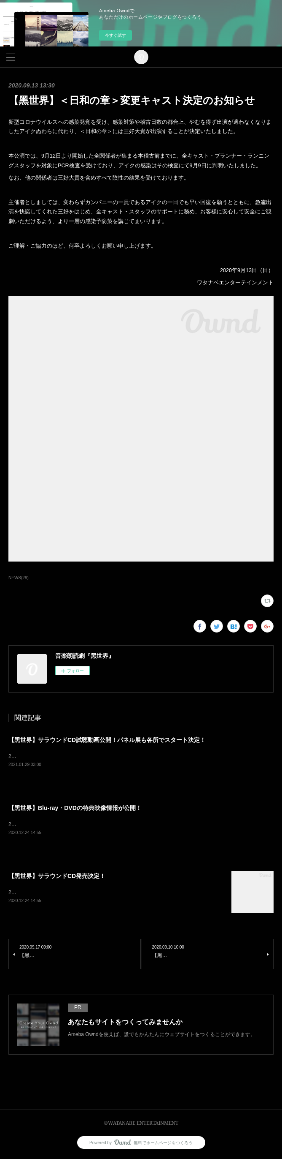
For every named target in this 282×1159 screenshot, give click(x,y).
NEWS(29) (18, 577)
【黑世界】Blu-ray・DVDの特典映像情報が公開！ (75, 808)
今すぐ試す (115, 35)
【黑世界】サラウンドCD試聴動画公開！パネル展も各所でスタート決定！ (107, 739)
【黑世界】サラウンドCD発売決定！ (56, 877)
